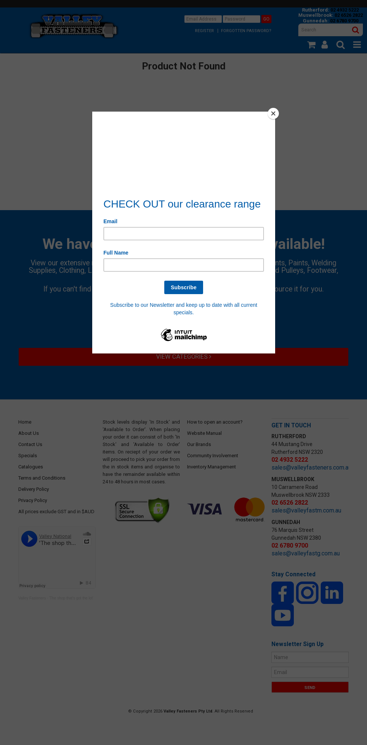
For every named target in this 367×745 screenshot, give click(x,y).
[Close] (273, 113)
